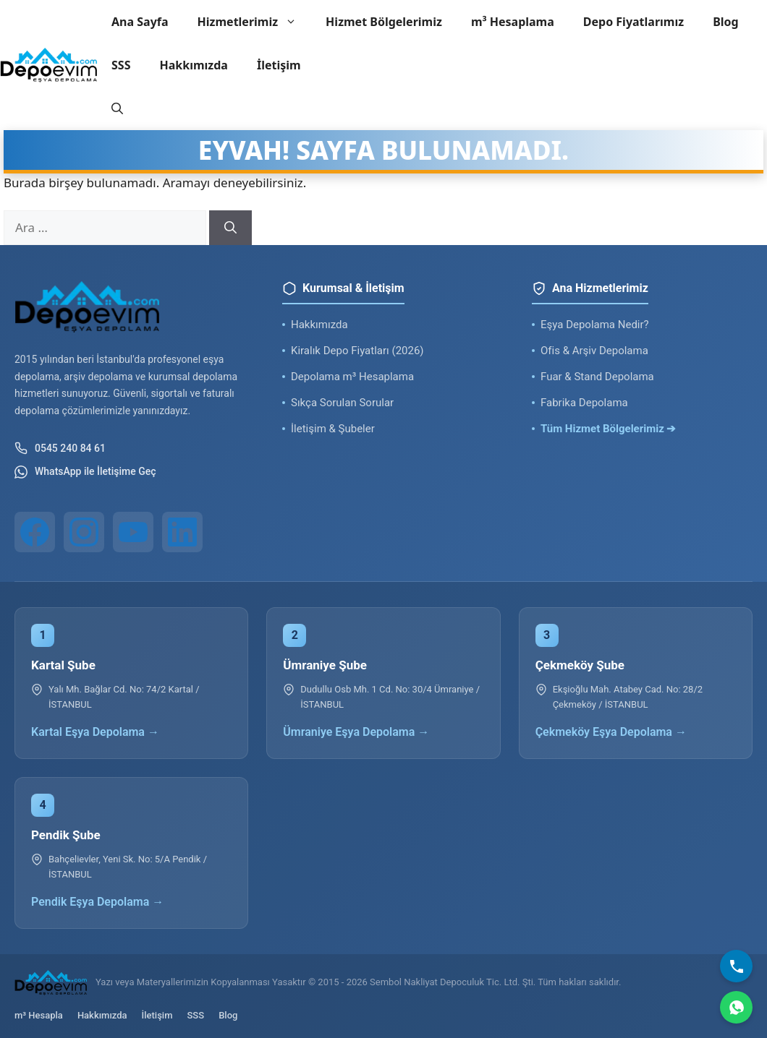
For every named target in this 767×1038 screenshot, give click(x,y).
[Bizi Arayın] (736, 966)
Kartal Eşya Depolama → (95, 732)
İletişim (279, 65)
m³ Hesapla (38, 1015)
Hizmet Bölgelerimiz (384, 22)
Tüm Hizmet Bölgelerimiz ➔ (609, 428)
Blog (726, 22)
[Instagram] (84, 532)
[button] (117, 108)
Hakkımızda (193, 65)
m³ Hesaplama (512, 22)
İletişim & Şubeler (333, 428)
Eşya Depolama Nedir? (595, 324)
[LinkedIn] (182, 532)
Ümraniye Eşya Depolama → (356, 732)
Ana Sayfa (140, 22)
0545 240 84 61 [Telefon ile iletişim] (60, 448)
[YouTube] (133, 532)
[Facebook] (34, 532)
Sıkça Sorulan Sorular (342, 402)
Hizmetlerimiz (255, 21)
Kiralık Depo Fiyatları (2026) (357, 350)
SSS (120, 65)
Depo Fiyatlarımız (633, 22)
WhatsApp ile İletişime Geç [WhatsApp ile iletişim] (85, 472)
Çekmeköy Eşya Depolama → (611, 732)
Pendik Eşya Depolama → (97, 902)
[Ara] (230, 227)
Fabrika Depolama (584, 402)
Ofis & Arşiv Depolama (594, 350)
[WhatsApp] (736, 1007)
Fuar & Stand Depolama (597, 376)
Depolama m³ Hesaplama (352, 376)
